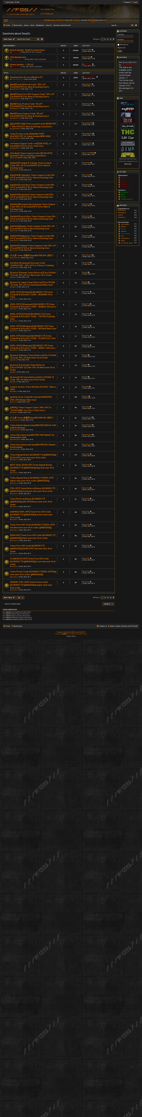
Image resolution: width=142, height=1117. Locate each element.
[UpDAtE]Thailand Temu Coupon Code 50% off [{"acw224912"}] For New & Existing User (33, 246)
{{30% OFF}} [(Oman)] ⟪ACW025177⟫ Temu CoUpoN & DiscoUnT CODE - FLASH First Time (33, 337)
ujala (13, 277)
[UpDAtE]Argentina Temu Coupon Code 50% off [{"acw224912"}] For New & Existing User (32, 195)
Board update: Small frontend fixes (27, 50)
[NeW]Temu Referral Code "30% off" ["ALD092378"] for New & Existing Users (29, 85)
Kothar (123, 194)
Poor (122, 236)
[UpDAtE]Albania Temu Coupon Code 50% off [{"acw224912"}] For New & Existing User (32, 227)
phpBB (64, 634)
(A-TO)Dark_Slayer (127, 243)
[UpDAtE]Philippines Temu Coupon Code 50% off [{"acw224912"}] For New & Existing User (32, 237)
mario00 (14, 267)
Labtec (123, 240)
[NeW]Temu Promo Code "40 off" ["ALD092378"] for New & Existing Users (29, 105)
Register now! (122, 47)
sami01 (14, 412)
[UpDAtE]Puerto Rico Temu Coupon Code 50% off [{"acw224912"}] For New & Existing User (33, 217)
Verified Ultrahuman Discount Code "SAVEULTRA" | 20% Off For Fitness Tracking (32, 264)
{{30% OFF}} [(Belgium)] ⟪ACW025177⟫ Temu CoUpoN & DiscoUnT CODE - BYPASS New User (33, 327)
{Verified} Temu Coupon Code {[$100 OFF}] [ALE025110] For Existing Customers (31, 154)
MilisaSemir (122, 210)
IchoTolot (124, 180)
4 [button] (110, 39)
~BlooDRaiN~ (125, 224)
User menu (122, 31)
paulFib (120, 215)
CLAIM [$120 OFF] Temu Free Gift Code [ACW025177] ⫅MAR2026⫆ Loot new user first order (33, 561)
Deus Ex (39, 52)
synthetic (123, 231)
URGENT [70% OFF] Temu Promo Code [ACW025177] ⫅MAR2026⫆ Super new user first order (31, 585)
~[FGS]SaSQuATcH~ (127, 199)
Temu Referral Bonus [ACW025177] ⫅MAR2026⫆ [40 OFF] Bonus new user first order (31, 502)
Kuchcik (123, 229)
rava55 (14, 391)
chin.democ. (124, 192)
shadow (123, 226)
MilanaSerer (122, 212)
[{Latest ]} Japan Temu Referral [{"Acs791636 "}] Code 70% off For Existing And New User (32, 283)
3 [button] (107, 39)
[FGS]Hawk (15, 52)
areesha (15, 170)
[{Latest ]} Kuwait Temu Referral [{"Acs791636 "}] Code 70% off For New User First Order (32, 273)
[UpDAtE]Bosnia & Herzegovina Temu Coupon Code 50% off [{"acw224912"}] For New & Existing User (32, 206)
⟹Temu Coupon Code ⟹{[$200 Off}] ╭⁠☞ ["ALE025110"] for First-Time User (30, 144)
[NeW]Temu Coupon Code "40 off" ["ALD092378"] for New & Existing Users (29, 114)
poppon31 (15, 89)
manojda (87, 57)
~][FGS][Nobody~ (18, 59)
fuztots (14, 299)
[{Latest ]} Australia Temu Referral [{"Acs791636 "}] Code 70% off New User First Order (32, 367)
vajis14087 (88, 50)
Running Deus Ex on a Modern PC (26, 77)
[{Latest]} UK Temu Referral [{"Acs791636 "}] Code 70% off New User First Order (32, 378)
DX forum (127, 164)
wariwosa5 (15, 258)
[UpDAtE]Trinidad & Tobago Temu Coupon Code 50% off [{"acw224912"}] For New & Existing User (31, 165)
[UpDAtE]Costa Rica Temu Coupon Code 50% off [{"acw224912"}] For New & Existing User (32, 186)
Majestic (123, 182)
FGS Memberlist (18, 57)
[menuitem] (16, 2)
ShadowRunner (17, 79)
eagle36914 (16, 129)
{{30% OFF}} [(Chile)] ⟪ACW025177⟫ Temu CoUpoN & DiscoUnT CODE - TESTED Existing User (32, 316)
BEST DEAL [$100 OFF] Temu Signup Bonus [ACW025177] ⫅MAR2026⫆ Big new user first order (32, 468)
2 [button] (104, 39)
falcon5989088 (17, 158)
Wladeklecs (121, 217)
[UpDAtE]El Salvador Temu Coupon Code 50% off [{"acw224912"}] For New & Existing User (32, 176)
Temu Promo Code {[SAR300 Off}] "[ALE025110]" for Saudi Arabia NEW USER (30, 135)
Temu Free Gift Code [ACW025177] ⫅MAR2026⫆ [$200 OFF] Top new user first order (31, 549)
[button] (113, 39)
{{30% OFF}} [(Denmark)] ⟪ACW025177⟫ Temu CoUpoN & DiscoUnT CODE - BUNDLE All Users (33, 305)
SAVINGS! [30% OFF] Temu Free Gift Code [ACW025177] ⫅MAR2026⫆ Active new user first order (31, 515)
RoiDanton (124, 184)
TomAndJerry (125, 238)
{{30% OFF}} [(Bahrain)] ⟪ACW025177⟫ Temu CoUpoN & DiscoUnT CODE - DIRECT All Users (32, 346)
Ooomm (123, 197)
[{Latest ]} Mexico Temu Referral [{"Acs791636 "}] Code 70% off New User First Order (33, 356)
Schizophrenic (125, 233)
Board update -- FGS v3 (21, 64)
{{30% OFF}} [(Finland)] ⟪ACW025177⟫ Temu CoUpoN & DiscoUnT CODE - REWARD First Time (31, 294)
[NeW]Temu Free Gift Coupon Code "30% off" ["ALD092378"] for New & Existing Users (32, 95)
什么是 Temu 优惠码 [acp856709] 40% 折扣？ (32, 255)
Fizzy (14, 402)
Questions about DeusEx (16, 33)
